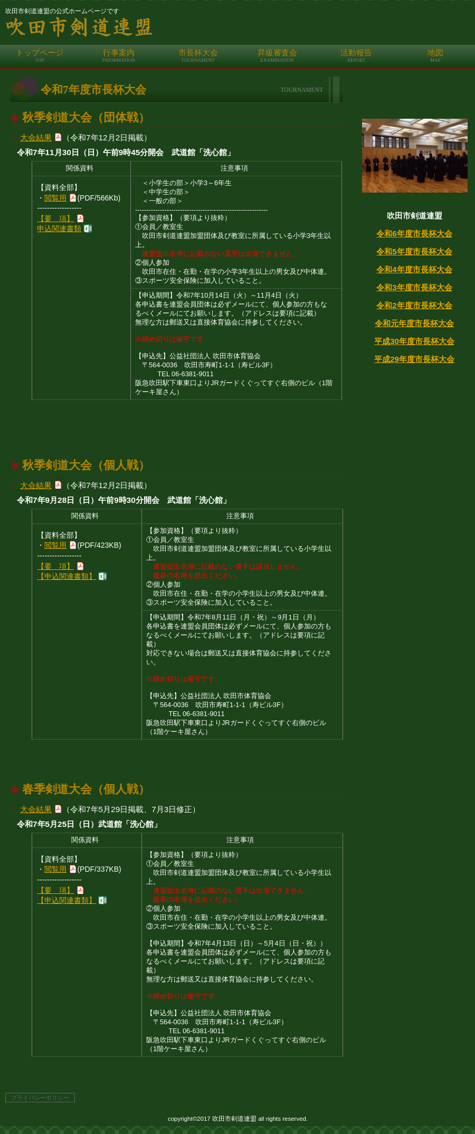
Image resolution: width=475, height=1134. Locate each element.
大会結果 (36, 137)
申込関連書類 (59, 228)
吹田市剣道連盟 (240, 27)
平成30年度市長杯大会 (414, 341)
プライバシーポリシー (40, 1097)
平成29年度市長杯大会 (414, 359)
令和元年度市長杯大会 (414, 323)
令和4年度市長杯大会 (414, 269)
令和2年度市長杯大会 (414, 305)
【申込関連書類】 (66, 576)
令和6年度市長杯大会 (414, 233)
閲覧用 (55, 198)
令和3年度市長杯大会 (414, 287)
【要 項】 (55, 218)
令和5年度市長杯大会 (414, 251)
